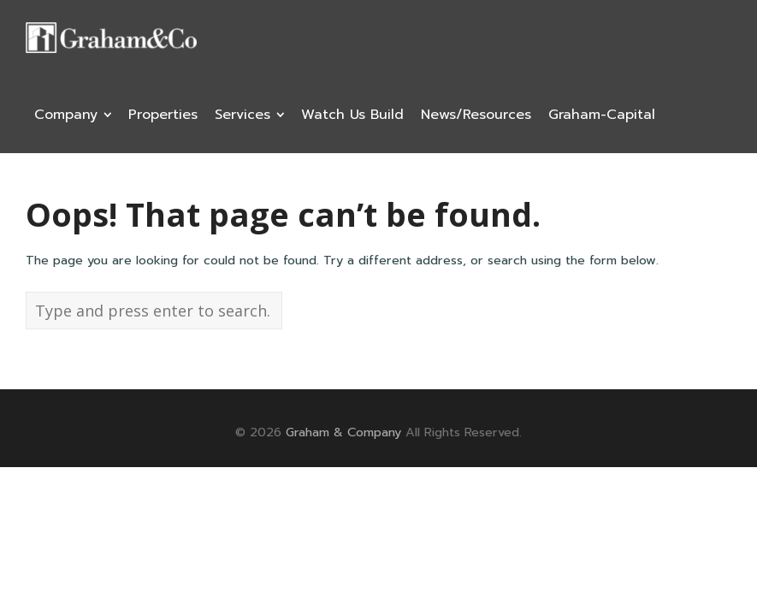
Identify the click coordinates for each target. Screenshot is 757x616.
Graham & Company (343, 432)
